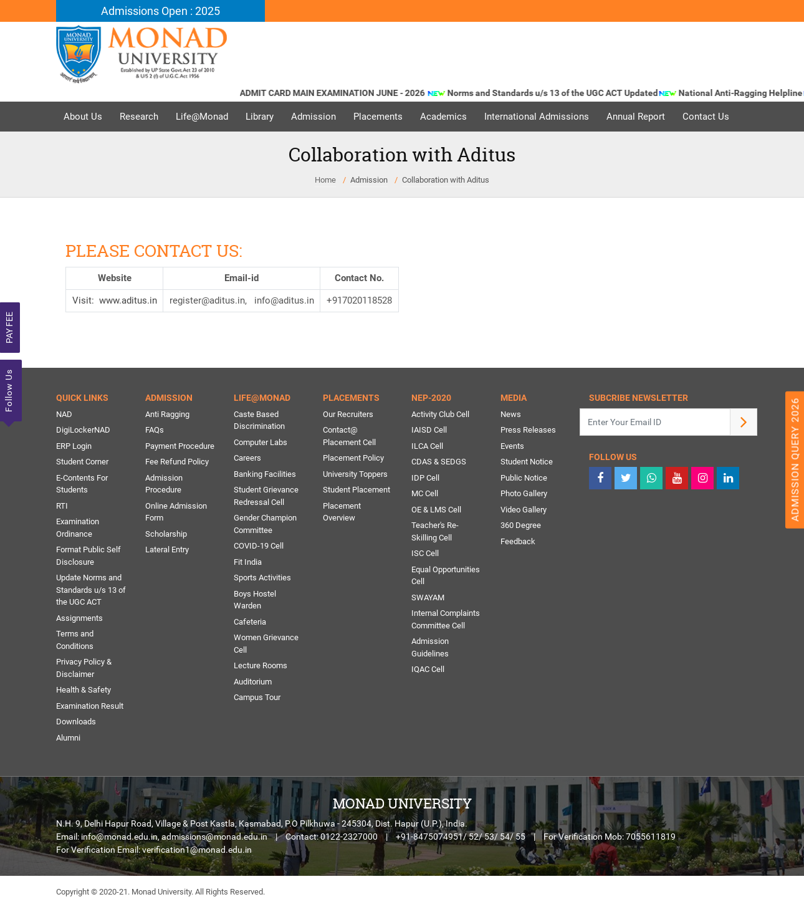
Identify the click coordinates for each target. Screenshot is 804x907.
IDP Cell (425, 477)
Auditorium (253, 681)
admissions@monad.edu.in (214, 837)
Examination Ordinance (77, 528)
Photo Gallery (523, 493)
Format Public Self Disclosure (88, 556)
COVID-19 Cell (259, 545)
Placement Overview (342, 512)
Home (325, 180)
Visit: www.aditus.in (114, 300)
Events (512, 446)
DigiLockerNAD (83, 429)
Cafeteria (250, 621)
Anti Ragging (167, 414)
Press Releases (528, 429)
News (510, 414)
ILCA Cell (427, 446)
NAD (64, 414)
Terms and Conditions (74, 640)
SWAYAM (427, 597)
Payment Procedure (179, 446)
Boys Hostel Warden (255, 600)
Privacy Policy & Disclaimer (84, 668)
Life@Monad (202, 116)
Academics (443, 116)
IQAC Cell (427, 669)
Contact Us (705, 116)
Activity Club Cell (440, 414)
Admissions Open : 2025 (160, 10)
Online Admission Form (176, 512)
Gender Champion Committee (265, 524)
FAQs (154, 429)
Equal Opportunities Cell (445, 576)
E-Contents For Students (82, 484)
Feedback (517, 541)
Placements (378, 116)
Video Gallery (523, 509)
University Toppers (355, 474)
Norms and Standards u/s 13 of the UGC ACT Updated (568, 93)
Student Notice (526, 461)
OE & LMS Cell (436, 509)
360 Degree (520, 525)
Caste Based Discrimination (259, 420)
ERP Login (74, 446)
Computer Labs (260, 442)
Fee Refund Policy (177, 461)
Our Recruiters (348, 414)
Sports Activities (262, 577)
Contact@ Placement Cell (349, 436)
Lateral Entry (167, 549)
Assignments (79, 618)
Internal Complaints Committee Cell (445, 619)
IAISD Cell (429, 429)
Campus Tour (257, 697)
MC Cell (424, 493)
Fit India (248, 562)
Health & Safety (83, 689)
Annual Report (635, 116)
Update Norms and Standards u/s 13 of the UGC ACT (91, 590)
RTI (62, 506)
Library (260, 116)
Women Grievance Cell (266, 644)
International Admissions (536, 116)
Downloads (76, 721)
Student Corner (82, 461)
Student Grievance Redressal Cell (266, 496)
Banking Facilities (265, 474)
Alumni (68, 737)
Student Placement (356, 489)
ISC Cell (425, 553)
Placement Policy (353, 458)
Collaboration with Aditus (445, 180)
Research (139, 116)
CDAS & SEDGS (438, 461)
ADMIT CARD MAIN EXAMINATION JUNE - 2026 (349, 93)
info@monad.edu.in (119, 837)
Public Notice (523, 477)
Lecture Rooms (260, 665)
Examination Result (89, 706)
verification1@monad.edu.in (197, 850)
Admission (313, 116)
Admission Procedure (164, 484)
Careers (247, 458)
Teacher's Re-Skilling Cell (435, 531)
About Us (83, 116)
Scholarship (166, 534)
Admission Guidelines (430, 647)
